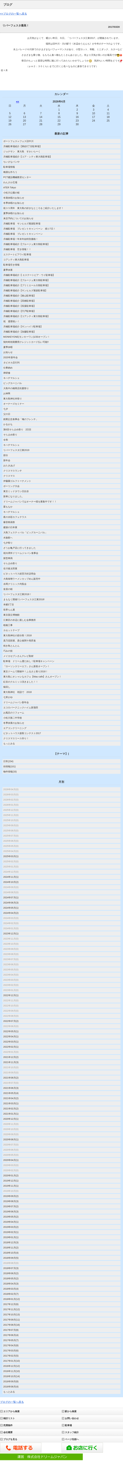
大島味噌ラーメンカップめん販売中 (21, 578)
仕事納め (8, 367)
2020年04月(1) (11, 1160)
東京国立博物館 (11, 614)
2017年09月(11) (11, 1319)
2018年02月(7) (11, 1294)
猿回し (6, 687)
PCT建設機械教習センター (17, 177)
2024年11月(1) (11, 877)
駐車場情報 (9, 167)
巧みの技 (8, 651)
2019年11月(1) (11, 1185)
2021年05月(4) (11, 1093)
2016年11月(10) (11, 1371)
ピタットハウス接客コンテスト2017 (22, 733)
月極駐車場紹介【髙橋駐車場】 (19, 300)
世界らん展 (9, 609)
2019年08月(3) (11, 1201)
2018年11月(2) (11, 1247)
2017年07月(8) (11, 1330)
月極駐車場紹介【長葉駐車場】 (19, 306)
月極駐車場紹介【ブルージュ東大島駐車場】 (26, 244)
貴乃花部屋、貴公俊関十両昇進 (19, 640)
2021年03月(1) (11, 1103)
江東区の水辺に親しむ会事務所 (19, 620)
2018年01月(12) (11, 1299)
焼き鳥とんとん (11, 645)
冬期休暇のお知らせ (13, 197)
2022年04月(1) (11, 1036)
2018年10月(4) (11, 1252)
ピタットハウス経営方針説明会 (19, 573)
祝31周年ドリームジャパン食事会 (20, 553)
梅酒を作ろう (10, 172)
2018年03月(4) (11, 1288)
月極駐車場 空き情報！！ (17, 249)
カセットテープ (11, 630)
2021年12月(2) (11, 1057)
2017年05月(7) (11, 1340)
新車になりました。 (13, 496)
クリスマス (9, 475)
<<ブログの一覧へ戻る (13, 13)
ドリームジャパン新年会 (16, 702)
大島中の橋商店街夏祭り (16, 388)
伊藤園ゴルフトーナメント (17, 481)
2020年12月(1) (11, 1119)
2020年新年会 (10, 357)
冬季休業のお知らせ (13, 723)
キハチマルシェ (11, 378)
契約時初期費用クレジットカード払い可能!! (26, 342)
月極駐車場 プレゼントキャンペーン (23, 234)
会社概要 (8, 1432)
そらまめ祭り (10, 434)
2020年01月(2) (11, 1175)
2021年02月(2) (11, 1108)
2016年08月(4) (11, 1386)
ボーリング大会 (11, 486)
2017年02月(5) (11, 1355)
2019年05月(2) (11, 1216)
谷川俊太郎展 (10, 568)
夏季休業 (8, 270)
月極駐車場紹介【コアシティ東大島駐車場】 (26, 316)
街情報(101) (9, 766)
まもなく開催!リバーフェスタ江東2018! (24, 599)
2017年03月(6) (11, 1350)
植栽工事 (8, 625)
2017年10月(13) (11, 1314)
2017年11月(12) (11, 1309)
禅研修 (6, 373)
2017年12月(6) (11, 1304)
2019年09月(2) (11, 1196)
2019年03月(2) (11, 1227)
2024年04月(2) (11, 913)
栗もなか (8, 506)
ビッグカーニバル (12, 383)
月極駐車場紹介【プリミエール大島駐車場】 (26, 285)
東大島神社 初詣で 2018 (17, 692)
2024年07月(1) (11, 897)
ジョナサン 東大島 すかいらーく (23, 151)
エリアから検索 (11, 1411)
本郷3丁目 (8, 604)
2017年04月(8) (11, 1345)
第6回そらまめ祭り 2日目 (17, 429)
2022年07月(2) (11, 1021)
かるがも (8, 424)
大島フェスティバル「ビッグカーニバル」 (25, 532)
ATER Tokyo (9, 187)
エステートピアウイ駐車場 (17, 254)
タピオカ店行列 (11, 362)
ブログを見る (10, 1439)
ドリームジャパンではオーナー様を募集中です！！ (30, 501)
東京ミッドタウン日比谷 (16, 491)
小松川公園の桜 (11, 192)
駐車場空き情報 (11, 264)
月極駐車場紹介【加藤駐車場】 (19, 331)
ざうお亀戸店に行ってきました (19, 548)
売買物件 (8, 1425)
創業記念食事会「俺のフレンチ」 (20, 419)
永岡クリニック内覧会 (14, 584)
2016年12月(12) (11, 1366)
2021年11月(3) (11, 1062)
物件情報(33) (10, 771)
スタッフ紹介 (72, 1432)
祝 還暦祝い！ (11, 321)
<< (17, 101)
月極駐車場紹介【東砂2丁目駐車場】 (22, 146)
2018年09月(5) (11, 1258)
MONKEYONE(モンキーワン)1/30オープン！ (26, 336)
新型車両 (8, 558)
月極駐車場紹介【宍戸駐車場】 (19, 311)
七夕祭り (8, 542)
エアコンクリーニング (14, 728)
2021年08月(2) (11, 1077)
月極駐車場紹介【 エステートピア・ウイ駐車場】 (29, 275)
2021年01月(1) (11, 1113)
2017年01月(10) (11, 1361)
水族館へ (8, 537)
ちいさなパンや (11, 161)
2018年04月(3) (11, 1283)
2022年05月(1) (11, 1031)
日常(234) (8, 761)
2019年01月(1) (11, 1237)
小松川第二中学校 (12, 717)
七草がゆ (8, 697)
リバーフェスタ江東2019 (16, 450)
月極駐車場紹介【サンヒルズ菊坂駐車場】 (25, 290)
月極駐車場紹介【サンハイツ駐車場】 (23, 326)
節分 (5, 455)
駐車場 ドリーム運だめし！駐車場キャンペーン (28, 661)
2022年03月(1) (11, 1041)
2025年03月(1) (11, 856)
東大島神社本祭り (12, 398)
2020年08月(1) (11, 1139)
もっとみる (9, 743)
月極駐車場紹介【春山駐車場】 (19, 295)
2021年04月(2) (11, 1098)
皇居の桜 (8, 589)
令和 (5, 439)
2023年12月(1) (11, 933)
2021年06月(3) (11, 1088)
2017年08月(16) (11, 1324)
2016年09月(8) (11, 1381)
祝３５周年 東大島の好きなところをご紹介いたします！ (33, 208)
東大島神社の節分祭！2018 (17, 635)
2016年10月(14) (11, 1376)
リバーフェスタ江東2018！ (17, 594)
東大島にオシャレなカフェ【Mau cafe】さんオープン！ (32, 676)
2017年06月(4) (11, 1335)
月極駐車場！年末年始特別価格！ (20, 239)
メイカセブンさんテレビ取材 (18, 656)
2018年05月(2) (11, 1278)
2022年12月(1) (11, 995)
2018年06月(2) (11, 1273)
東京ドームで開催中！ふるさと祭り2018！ (25, 671)
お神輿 (6, 393)
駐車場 (68, 1425)
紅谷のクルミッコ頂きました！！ (20, 681)
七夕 (5, 409)
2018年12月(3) (11, 1242)
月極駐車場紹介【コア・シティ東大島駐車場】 (27, 156)
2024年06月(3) (11, 902)
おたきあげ (9, 465)
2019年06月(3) (11, 1211)
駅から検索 (70, 1411)
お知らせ (8, 352)
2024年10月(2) (11, 882)
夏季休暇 (8, 347)
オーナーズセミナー (13, 403)
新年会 (6, 460)
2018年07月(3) (11, 1268)
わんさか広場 (10, 182)
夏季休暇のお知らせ (13, 213)
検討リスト (9, 1418)
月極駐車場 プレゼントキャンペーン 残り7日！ (29, 228)
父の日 (6, 414)
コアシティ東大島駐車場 (16, 259)
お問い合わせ (72, 1418)
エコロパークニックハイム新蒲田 (20, 707)
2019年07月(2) (11, 1206)
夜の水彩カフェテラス (14, 517)
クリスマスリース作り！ (16, 738)
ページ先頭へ (72, 1439)
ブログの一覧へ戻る (12, 1402)
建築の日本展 (10, 527)
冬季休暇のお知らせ (13, 203)
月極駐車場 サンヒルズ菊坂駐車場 (21, 223)
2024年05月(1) (11, 907)
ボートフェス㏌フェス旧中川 (18, 141)
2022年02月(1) (11, 1046)
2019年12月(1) (11, 1180)
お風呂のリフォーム (13, 712)
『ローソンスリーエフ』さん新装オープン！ (26, 666)
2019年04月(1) (11, 1222)
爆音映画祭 (9, 522)
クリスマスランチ (12, 470)
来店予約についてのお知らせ (18, 218)
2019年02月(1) (11, 1232)
